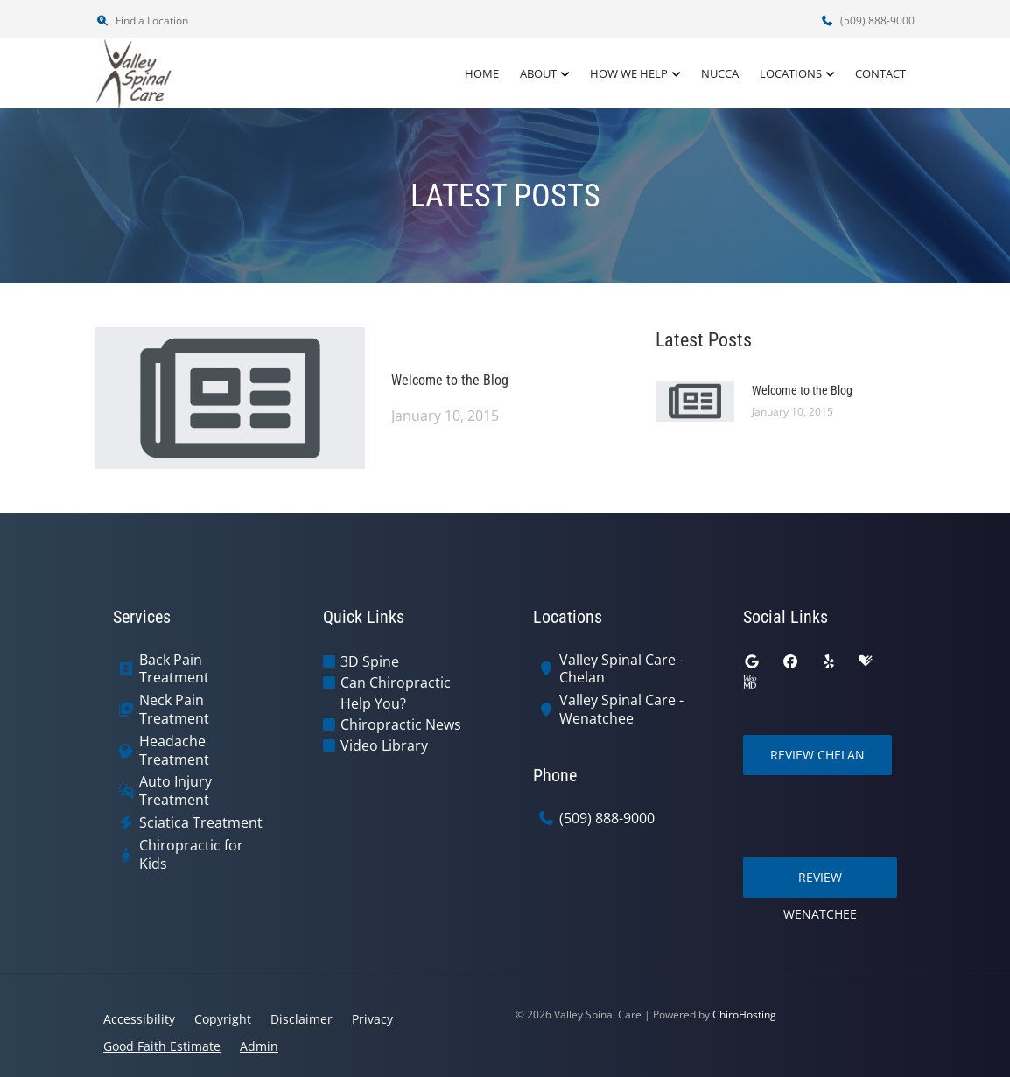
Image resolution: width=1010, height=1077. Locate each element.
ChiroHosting (744, 1014)
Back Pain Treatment (174, 669)
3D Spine (369, 661)
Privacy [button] (372, 1019)
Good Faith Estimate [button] (162, 1046)
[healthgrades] (866, 661)
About (538, 73)
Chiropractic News (400, 724)
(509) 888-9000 (867, 20)
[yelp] (829, 661)
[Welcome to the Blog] (230, 396)
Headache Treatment (174, 750)
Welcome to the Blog (450, 380)
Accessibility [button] (139, 1019)
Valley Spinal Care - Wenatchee (621, 709)
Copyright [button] (222, 1019)
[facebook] (790, 661)
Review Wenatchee (820, 883)
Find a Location (141, 20)
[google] (752, 661)
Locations (791, 73)
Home (482, 73)
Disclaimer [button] (301, 1019)
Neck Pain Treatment (174, 709)
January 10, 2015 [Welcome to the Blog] (445, 415)
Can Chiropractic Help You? (395, 693)
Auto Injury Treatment (175, 791)
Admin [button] (259, 1046)
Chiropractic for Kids (191, 854)
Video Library (384, 745)
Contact (880, 73)
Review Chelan (817, 754)
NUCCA (720, 73)
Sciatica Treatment (201, 823)
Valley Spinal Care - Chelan (621, 669)
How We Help (629, 73)
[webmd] (750, 682)
